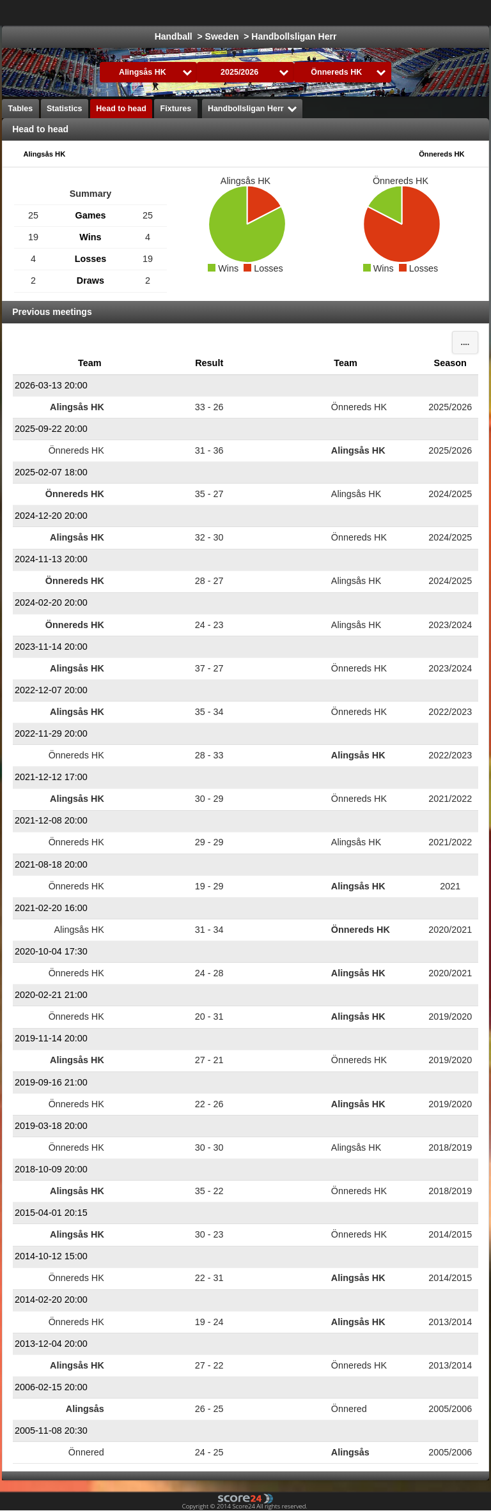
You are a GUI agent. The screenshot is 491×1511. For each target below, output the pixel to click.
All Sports (444, 13)
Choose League (239, 13)
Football (323, 13)
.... (464, 342)
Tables (20, 108)
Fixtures (176, 108)
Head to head (121, 108)
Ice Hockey (382, 13)
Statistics (64, 108)
